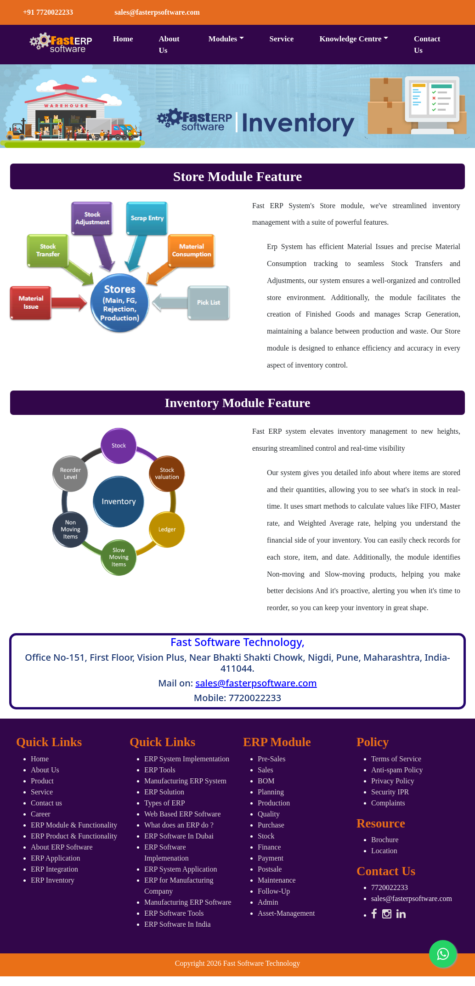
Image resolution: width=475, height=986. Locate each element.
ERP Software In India (177, 924)
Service (282, 38)
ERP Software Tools (174, 913)
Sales (265, 770)
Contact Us (427, 44)
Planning (271, 792)
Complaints (388, 803)
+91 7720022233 (48, 12)
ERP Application (55, 858)
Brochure (385, 840)
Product (42, 781)
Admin (268, 902)
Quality (269, 814)
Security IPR (390, 792)
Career (41, 814)
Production (274, 803)
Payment (270, 858)
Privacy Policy (392, 781)
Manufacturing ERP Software (188, 902)
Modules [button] (223, 38)
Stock (266, 836)
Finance (269, 847)
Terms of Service (396, 759)
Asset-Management (286, 913)
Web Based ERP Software (182, 814)
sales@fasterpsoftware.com (256, 683)
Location (384, 851)
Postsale (270, 869)
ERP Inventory (52, 880)
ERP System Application (180, 869)
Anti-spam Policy (397, 770)
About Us (168, 44)
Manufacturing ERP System (185, 781)
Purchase (271, 825)
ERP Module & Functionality (74, 825)
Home (123, 38)
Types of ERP (164, 803)
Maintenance (277, 880)
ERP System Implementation (186, 759)
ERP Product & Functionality (74, 836)
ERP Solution (164, 792)
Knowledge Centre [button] (350, 38)
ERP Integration (54, 869)
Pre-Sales (271, 759)
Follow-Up (274, 891)
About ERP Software (62, 847)
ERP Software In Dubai (179, 836)
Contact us (46, 803)
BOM (266, 781)
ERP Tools (159, 770)
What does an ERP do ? (179, 825)
